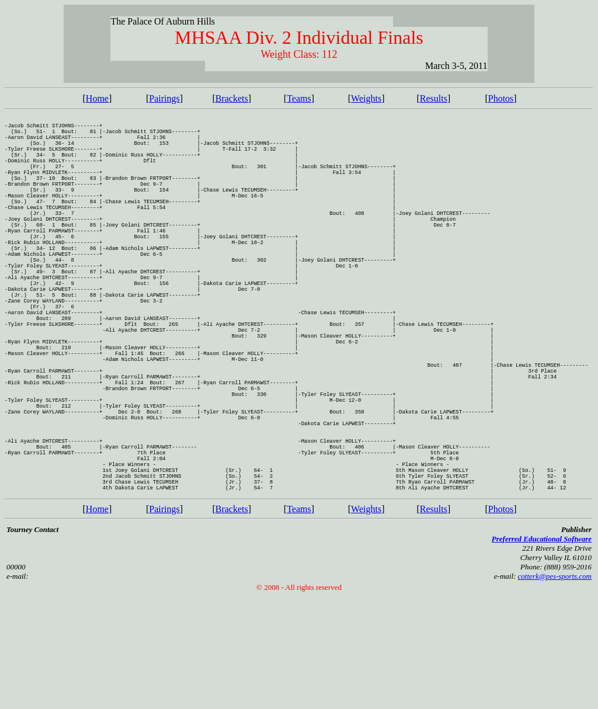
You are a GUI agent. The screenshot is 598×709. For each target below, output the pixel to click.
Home (97, 98)
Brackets (231, 98)
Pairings (164, 98)
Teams (299, 98)
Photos (501, 98)
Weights (366, 98)
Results (433, 98)
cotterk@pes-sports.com (555, 688)
